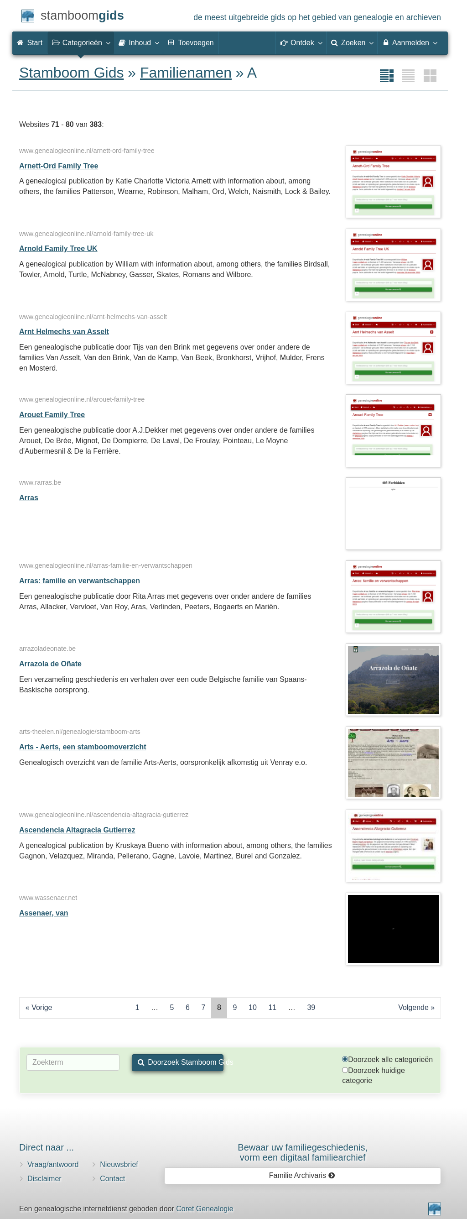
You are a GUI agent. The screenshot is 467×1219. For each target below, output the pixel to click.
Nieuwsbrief (119, 1164)
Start (29, 43)
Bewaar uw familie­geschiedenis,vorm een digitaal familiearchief (303, 1152)
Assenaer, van (43, 913)
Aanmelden (409, 42)
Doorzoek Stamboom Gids (180, 1062)
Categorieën (80, 42)
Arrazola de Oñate (50, 664)
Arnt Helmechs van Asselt (64, 331)
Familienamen (186, 72)
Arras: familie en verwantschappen (79, 581)
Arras (28, 498)
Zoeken (352, 42)
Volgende (413, 1007)
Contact (112, 1178)
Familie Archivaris (302, 1175)
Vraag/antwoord (52, 1164)
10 (253, 1007)
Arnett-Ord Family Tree (58, 166)
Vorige (41, 1007)
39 (311, 1007)
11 (272, 1007)
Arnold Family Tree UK (58, 248)
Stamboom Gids (71, 72)
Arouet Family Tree (52, 415)
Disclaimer (44, 1178)
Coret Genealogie (204, 1209)
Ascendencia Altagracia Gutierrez (77, 830)
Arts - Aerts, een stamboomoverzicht (82, 747)
